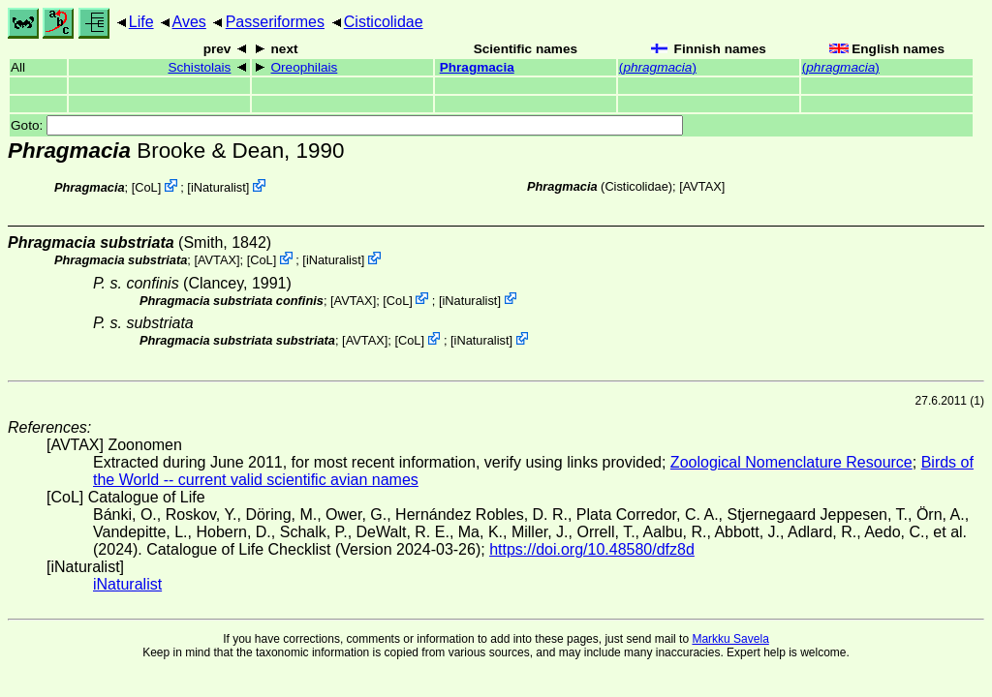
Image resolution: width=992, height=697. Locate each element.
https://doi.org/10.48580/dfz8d (592, 549)
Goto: (347, 125)
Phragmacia (477, 67)
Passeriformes (275, 22)
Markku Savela (730, 639)
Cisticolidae (383, 22)
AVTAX (702, 186)
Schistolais (199, 67)
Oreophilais (304, 67)
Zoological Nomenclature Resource (791, 462)
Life (141, 22)
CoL (146, 187)
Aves (189, 22)
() (658, 67)
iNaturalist (218, 187)
